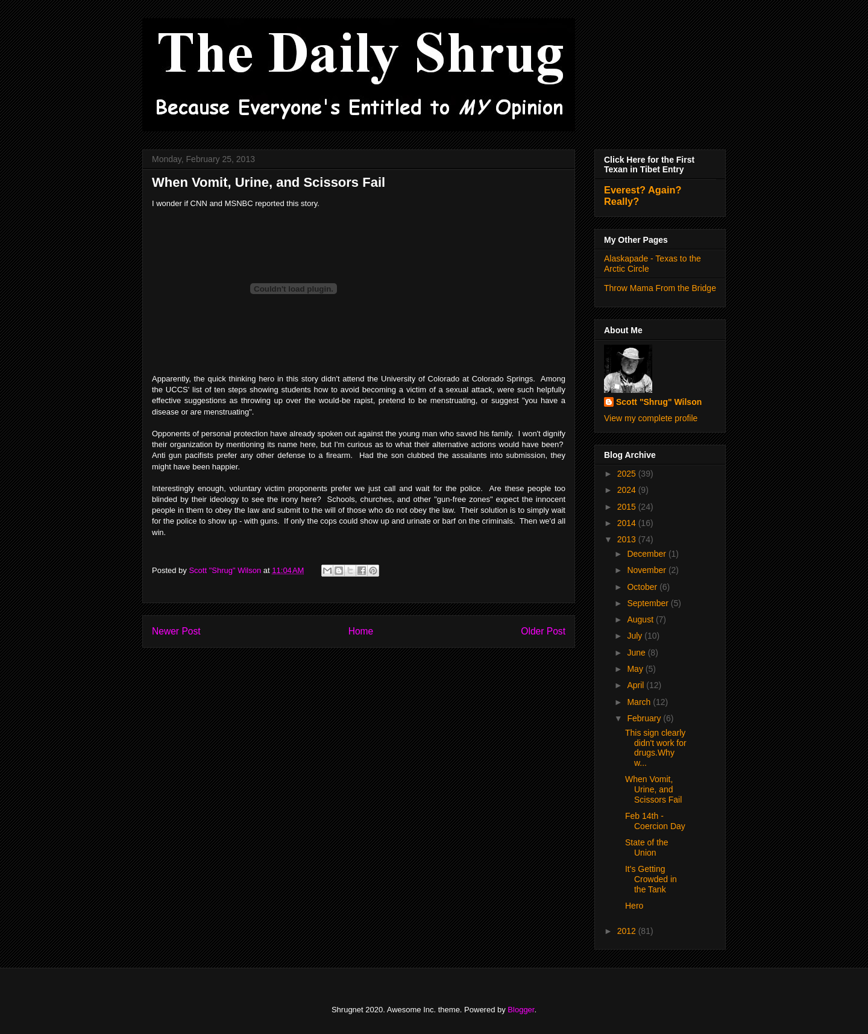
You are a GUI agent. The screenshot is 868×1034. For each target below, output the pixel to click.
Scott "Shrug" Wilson (659, 402)
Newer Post (176, 631)
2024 (627, 490)
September (648, 603)
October (643, 587)
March (640, 702)
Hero (634, 905)
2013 (627, 539)
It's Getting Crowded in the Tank (651, 879)
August (641, 619)
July (635, 636)
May (636, 669)
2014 (627, 523)
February (645, 718)
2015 (627, 507)
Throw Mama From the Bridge (660, 288)
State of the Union (646, 847)
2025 (627, 473)
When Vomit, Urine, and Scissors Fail (653, 789)
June (637, 652)
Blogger (521, 1009)
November (647, 570)
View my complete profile (650, 418)
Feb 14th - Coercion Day (655, 821)
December (647, 554)
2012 (627, 931)
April (636, 685)
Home (361, 631)
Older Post (543, 631)
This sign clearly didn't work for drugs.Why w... (656, 748)
